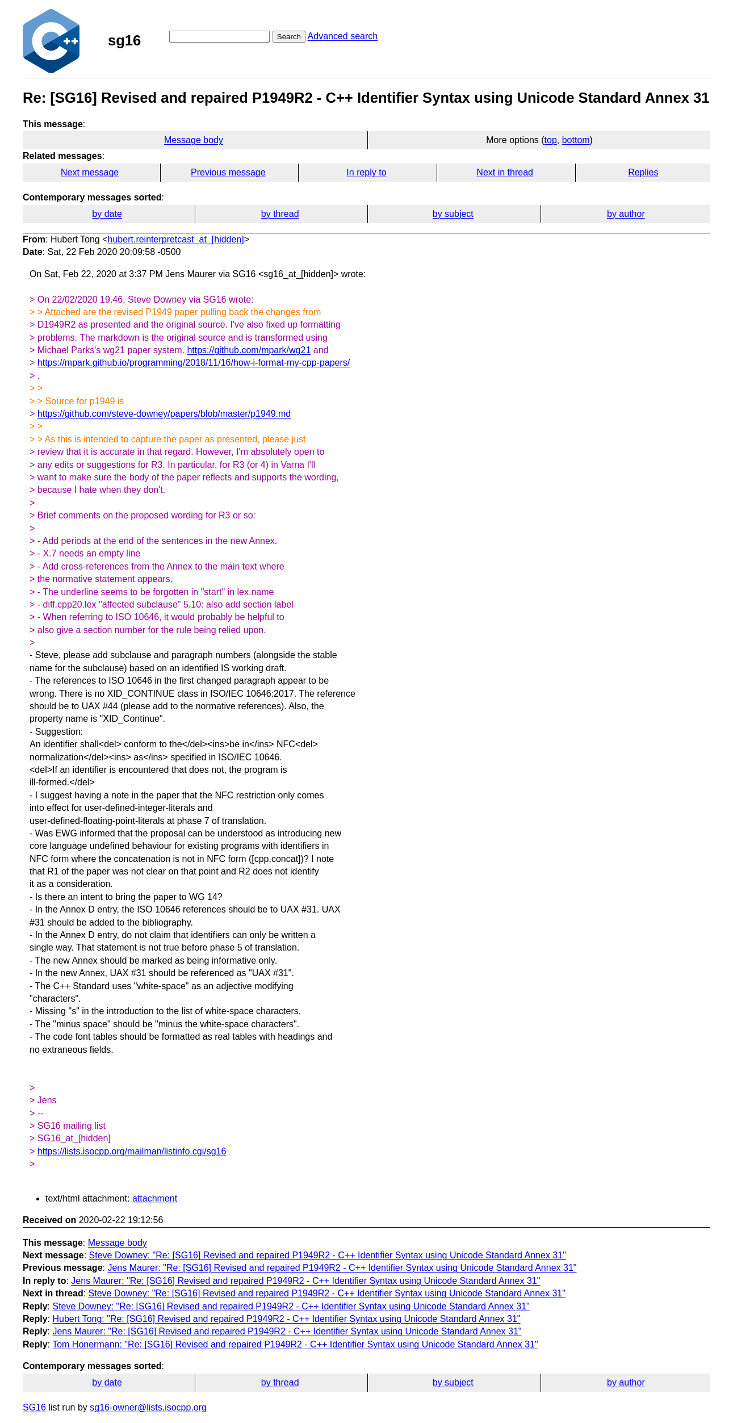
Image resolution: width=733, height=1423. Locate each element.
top (550, 140)
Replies (643, 172)
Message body (193, 140)
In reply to (366, 172)
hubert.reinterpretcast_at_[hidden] (176, 239)
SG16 (34, 1407)
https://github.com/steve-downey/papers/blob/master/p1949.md (164, 413)
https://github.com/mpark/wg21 (249, 350)
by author (626, 214)
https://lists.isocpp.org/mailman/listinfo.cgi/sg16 (132, 1151)
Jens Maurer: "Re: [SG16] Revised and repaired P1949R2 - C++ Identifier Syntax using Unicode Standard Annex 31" (341, 1268)
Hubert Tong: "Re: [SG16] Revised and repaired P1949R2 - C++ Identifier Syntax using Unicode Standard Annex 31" (286, 1319)
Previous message (228, 172)
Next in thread (504, 172)
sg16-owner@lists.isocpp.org (148, 1407)
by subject (453, 214)
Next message (90, 172)
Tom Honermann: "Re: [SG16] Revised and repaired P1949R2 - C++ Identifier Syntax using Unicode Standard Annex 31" (295, 1344)
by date (107, 214)
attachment (154, 1198)
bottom (576, 140)
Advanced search (343, 36)
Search (289, 36)
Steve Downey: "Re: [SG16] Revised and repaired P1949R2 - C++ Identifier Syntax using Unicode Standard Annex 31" (327, 1255)
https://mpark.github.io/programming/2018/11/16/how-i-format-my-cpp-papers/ (193, 362)
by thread (280, 214)
